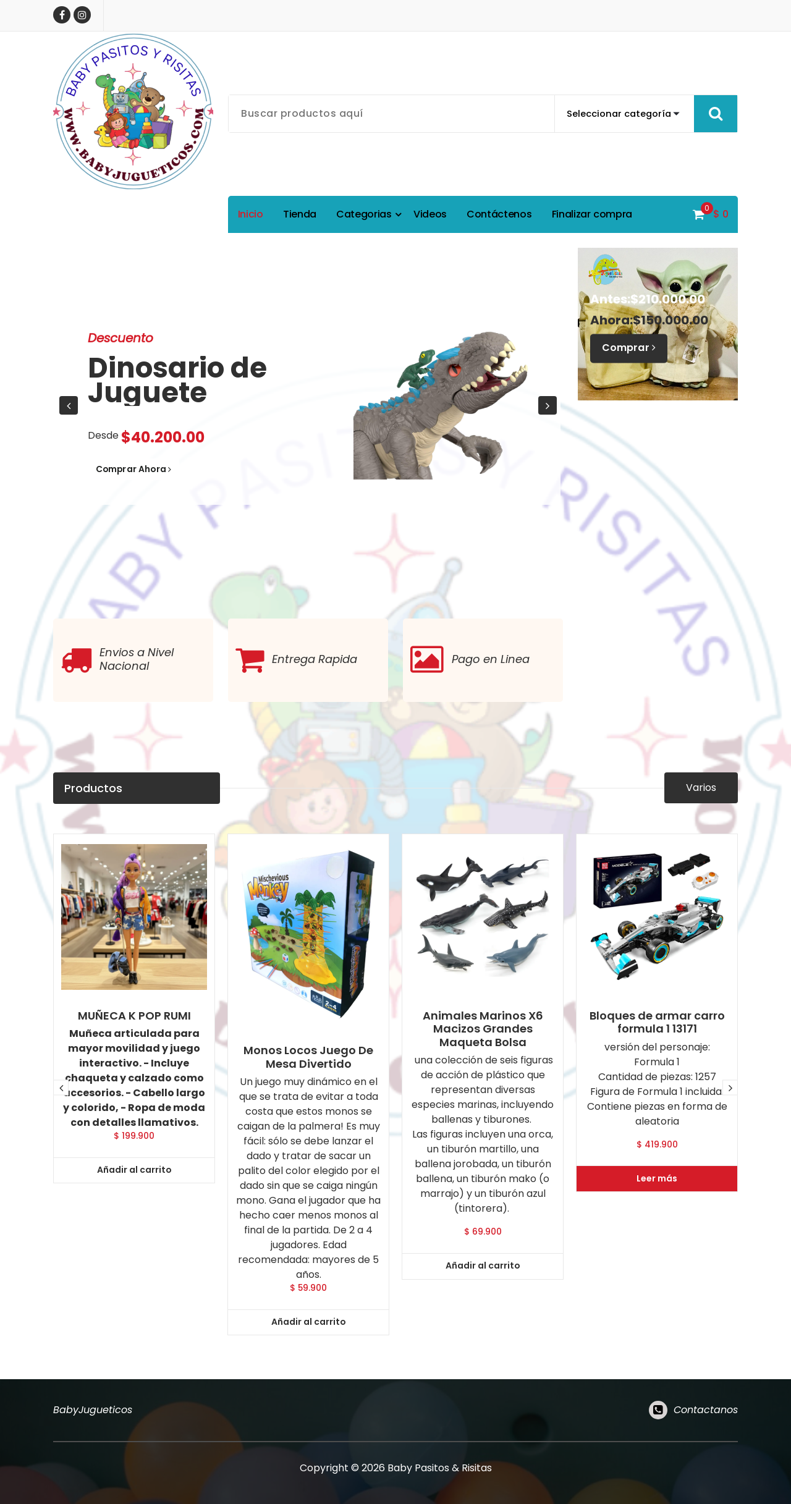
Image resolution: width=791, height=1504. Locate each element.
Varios (701, 803)
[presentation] (68, 405)
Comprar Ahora (145, 470)
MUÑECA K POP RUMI (134, 1285)
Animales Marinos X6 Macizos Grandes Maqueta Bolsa (483, 1298)
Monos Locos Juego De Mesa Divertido (308, 1326)
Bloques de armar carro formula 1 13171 (657, 1291)
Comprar (631, 348)
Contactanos (706, 1420)
